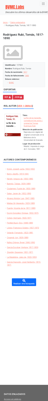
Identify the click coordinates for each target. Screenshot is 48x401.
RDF (8, 97)
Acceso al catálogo (12, 399)
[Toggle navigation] (43, 3)
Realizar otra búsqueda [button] (24, 282)
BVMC (11, 83)
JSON (18, 97)
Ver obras (25, 105)
